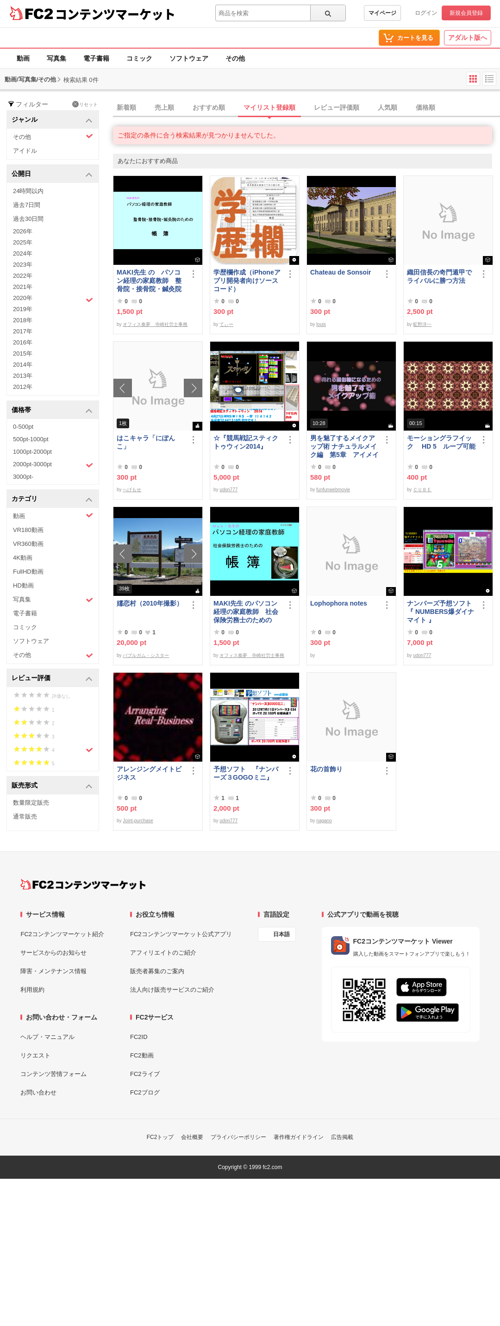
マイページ (382, 13)
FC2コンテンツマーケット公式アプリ (181, 934)
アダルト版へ (467, 37)
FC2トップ (160, 1137)
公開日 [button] (52, 174)
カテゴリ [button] (52, 499)
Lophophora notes (338, 603)
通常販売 (25, 816)
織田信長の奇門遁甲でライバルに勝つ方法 (439, 276)
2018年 (22, 320)
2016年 (22, 342)
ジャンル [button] (52, 120)
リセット (85, 104)
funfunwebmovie (333, 489)
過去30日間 (28, 218)
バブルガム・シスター (146, 655)
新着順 (126, 107)
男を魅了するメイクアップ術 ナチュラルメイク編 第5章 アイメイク (344, 446)
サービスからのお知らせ (53, 952)
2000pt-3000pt (53, 465)
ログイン (426, 13)
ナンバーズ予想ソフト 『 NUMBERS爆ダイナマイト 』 (441, 612)
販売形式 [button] (52, 786)
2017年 (22, 331)
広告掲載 (342, 1137)
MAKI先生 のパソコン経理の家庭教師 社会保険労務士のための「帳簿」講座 (245, 612)
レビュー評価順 (336, 107)
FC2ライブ (145, 1073)
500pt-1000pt (31, 439)
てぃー (226, 324)
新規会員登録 (466, 13)
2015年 (22, 353)
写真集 (56, 58)
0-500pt (23, 426)
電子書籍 (96, 58)
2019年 (22, 309)
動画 (23, 58)
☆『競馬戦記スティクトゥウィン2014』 (245, 442)
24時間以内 (28, 191)
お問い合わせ (38, 1092)
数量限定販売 (31, 802)
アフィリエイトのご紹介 (163, 952)
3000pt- (23, 476)
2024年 (22, 253)
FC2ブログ (145, 1092)
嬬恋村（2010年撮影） (150, 603)
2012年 (22, 386)
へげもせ (132, 489)
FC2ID (139, 1036)
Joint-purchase (138, 820)
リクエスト (35, 1055)
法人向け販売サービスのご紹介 (172, 989)
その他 (235, 58)
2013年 (22, 375)
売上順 (164, 107)
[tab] (306, 108)
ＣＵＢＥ (422, 489)
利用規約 (32, 989)
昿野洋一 (422, 324)
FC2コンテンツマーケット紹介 (62, 934)
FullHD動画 (28, 571)
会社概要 (192, 1137)
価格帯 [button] (52, 410)
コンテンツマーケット (115, 14)
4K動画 (22, 557)
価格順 (425, 107)
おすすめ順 (209, 107)
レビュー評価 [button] (52, 678)
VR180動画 (28, 529)
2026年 (22, 231)
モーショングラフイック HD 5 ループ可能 (441, 442)
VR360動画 (28, 543)
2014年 (22, 364)
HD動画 (23, 585)
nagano (323, 820)
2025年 (22, 242)
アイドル (25, 150)
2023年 (22, 264)
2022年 (22, 275)
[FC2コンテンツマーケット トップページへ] (83, 884)
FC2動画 (142, 1055)
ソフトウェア (188, 58)
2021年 (22, 286)
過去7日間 (26, 204)
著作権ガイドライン (299, 1137)
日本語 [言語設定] (281, 934)
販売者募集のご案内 (157, 971)
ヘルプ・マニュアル (47, 1036)
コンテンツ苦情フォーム (53, 1073)
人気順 (387, 107)
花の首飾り (326, 769)
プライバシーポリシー (238, 1137)
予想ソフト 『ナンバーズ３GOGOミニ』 (245, 773)
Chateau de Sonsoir (340, 272)
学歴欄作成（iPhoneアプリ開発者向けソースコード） (247, 281)
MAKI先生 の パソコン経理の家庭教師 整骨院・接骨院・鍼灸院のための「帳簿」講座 (149, 281)
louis (321, 324)
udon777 (228, 489)
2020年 (53, 299)
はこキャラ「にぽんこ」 (146, 442)
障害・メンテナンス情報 (53, 971)
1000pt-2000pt (32, 451)
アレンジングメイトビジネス (149, 773)
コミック (139, 58)
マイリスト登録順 (269, 107)
